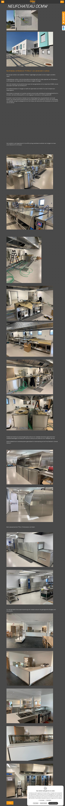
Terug (10, 802)
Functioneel (42, 799)
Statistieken (49, 799)
